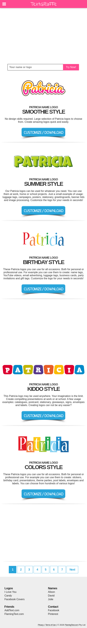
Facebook (53, 610)
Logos (8, 588)
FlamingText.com (14, 614)
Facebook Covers (14, 599)
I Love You (10, 592)
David (51, 595)
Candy (8, 595)
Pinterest (53, 614)
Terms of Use (50, 625)
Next (72, 569)
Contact (53, 606)
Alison (51, 592)
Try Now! (71, 67)
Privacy (41, 625)
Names (52, 588)
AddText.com (11, 610)
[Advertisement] (43, 36)
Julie (50, 599)
